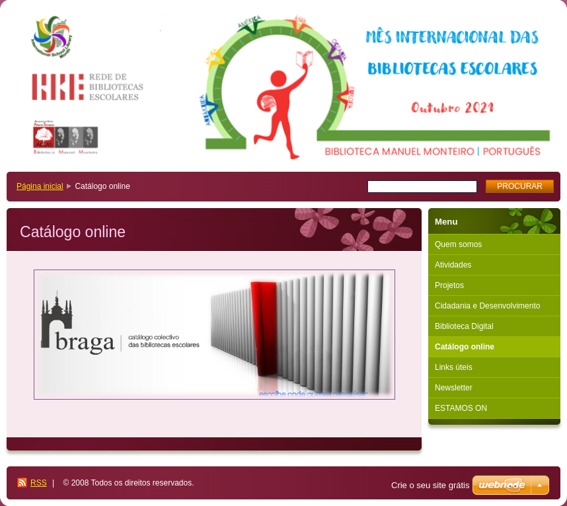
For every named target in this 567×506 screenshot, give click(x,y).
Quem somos (458, 244)
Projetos (449, 285)
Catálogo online (464, 346)
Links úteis (453, 367)
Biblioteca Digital (464, 326)
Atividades (453, 265)
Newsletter (453, 387)
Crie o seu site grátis (430, 485)
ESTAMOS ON (461, 408)
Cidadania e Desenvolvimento (487, 305)
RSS (38, 483)
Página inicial (40, 186)
